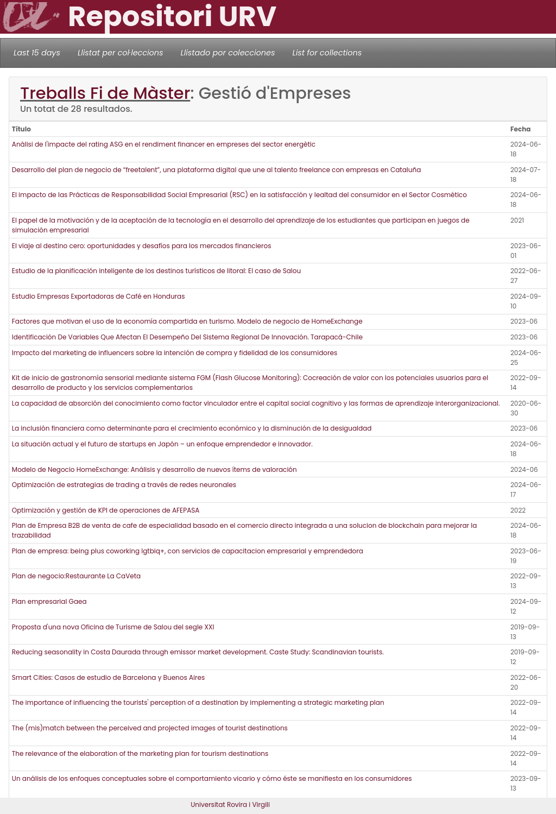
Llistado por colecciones (228, 52)
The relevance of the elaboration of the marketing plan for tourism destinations (140, 753)
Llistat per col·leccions (120, 52)
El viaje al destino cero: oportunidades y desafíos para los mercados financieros (141, 245)
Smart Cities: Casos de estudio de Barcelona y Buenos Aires (108, 677)
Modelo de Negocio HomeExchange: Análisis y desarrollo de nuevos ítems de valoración (154, 469)
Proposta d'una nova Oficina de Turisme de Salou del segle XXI (113, 627)
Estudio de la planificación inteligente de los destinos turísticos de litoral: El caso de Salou (156, 270)
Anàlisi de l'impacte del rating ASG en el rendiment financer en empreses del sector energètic (163, 144)
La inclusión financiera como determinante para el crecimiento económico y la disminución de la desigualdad (192, 428)
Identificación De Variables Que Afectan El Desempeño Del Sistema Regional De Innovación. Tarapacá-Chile (187, 337)
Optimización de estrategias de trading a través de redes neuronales (124, 484)
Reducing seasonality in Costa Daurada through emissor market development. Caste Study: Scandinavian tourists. (198, 652)
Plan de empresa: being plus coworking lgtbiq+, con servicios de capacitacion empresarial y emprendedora (187, 551)
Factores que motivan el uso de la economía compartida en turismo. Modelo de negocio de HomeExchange (187, 321)
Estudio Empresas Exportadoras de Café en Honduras (98, 296)
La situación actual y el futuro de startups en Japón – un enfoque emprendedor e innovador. (162, 444)
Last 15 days (37, 52)
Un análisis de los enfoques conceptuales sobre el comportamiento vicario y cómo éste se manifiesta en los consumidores (212, 778)
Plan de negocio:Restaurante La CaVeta (76, 575)
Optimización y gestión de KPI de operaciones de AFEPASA (106, 510)
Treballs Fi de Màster (105, 93)
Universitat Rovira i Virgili (230, 804)
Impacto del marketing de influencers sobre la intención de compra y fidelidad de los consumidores (174, 352)
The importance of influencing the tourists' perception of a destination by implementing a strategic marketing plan (198, 702)
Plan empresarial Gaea (49, 601)
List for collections (327, 52)
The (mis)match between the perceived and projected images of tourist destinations (150, 728)
